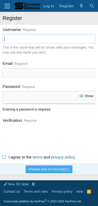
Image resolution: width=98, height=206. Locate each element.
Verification (12, 120)
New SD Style (17, 184)
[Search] (92, 6)
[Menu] (7, 6)
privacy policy (62, 157)
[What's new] (81, 6)
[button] (33, 184)
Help (79, 191)
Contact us (12, 191)
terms (38, 157)
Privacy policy (62, 191)
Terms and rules (36, 191)
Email (8, 63)
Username (12, 29)
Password (11, 86)
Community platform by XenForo (43, 201)
